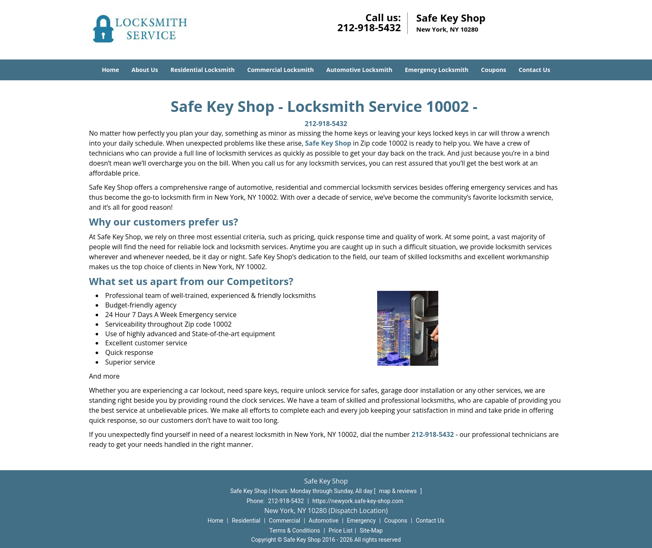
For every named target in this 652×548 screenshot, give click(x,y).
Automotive (323, 520)
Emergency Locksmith (437, 70)
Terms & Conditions (294, 530)
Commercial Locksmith (280, 70)
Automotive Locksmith (359, 70)
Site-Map (371, 530)
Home (110, 70)
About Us (144, 70)
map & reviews (398, 491)
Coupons (493, 70)
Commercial (284, 520)
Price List (340, 530)
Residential (246, 520)
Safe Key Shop (328, 143)
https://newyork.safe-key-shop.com (357, 501)
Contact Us (534, 70)
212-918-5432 (369, 27)
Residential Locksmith (202, 70)
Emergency (361, 520)
